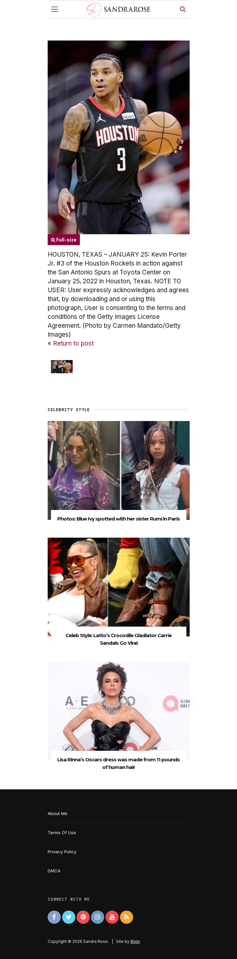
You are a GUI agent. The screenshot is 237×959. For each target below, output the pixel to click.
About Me (57, 813)
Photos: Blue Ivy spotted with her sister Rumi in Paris (118, 519)
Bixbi (135, 941)
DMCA (54, 870)
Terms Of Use (62, 832)
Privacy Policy (62, 851)
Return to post (73, 343)
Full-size (64, 239)
